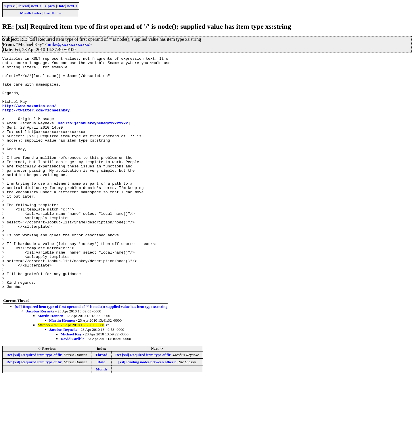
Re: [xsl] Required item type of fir (34, 402)
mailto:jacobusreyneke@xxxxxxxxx (93, 136)
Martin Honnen (50, 363)
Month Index (30, 13)
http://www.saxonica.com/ (29, 116)
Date (61, 6)
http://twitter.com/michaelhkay (36, 121)
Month (101, 416)
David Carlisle (72, 386)
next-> (36, 6)
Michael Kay (71, 381)
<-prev (9, 6)
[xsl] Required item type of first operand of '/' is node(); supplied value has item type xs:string (91, 354)
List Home (53, 13)
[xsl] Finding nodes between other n (147, 409)
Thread (23, 6)
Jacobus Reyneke (40, 358)
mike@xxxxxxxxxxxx (68, 44)
